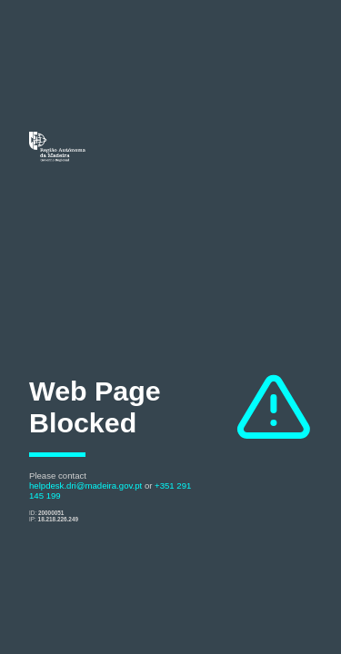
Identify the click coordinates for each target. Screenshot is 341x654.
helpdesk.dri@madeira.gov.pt (85, 485)
